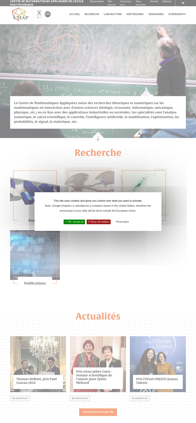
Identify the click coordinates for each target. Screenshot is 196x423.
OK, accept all (74, 222)
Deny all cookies (98, 222)
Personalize (122, 222)
